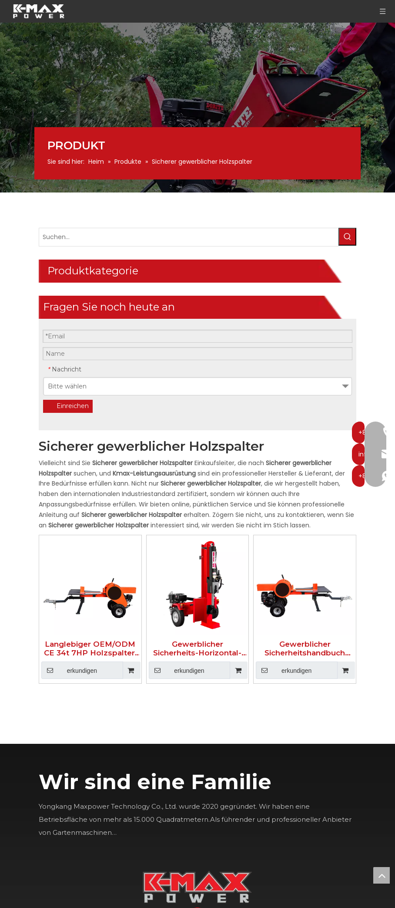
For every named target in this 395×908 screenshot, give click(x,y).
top (381, 875)
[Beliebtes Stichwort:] (347, 237)
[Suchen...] (188, 237)
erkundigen (69, 670)
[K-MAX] (197, 887)
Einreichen (73, 406)
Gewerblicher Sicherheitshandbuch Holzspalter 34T (304, 648)
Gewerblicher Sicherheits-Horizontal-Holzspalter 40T (197, 648)
